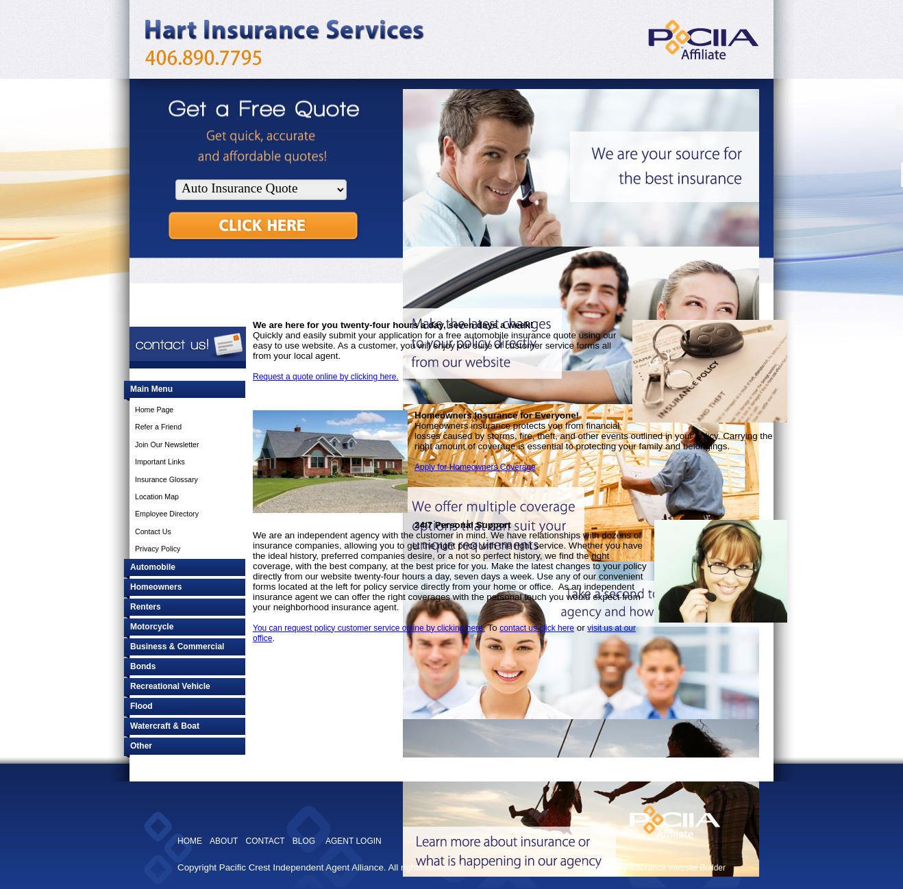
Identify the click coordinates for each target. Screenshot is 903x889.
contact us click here (536, 628)
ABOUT (224, 841)
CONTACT (265, 841)
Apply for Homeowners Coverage (475, 467)
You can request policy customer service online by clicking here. (369, 628)
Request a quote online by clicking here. (326, 376)
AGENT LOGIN (353, 841)
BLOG (304, 841)
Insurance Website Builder (678, 868)
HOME (189, 841)
